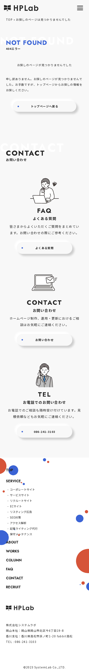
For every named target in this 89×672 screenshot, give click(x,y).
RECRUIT (13, 587)
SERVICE (13, 481)
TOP (9, 20)
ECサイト (16, 506)
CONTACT (14, 578)
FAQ (9, 569)
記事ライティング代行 (24, 529)
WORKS (12, 551)
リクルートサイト (21, 501)
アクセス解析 (18, 523)
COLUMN (14, 560)
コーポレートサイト (22, 489)
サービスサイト (19, 495)
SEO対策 (15, 517)
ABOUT (12, 542)
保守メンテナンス (21, 534)
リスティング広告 (21, 512)
